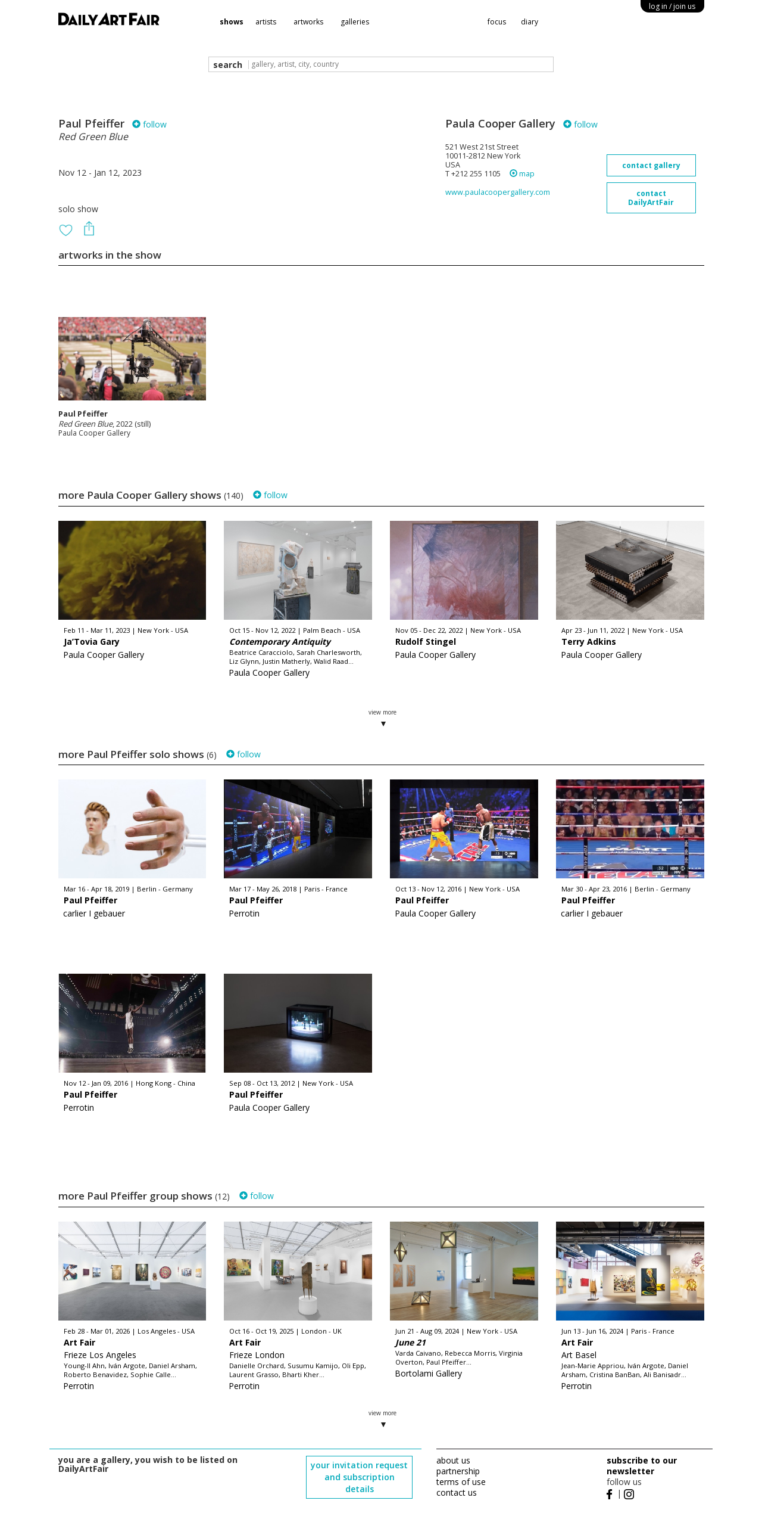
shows (231, 22)
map (522, 174)
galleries (355, 22)
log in (672, 6)
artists (265, 22)
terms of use (461, 1481)
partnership (458, 1471)
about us (453, 1460)
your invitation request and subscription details (359, 1477)
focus (497, 22)
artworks (308, 22)
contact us (456, 1492)
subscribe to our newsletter (642, 1466)
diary (529, 22)
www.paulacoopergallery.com (497, 192)
